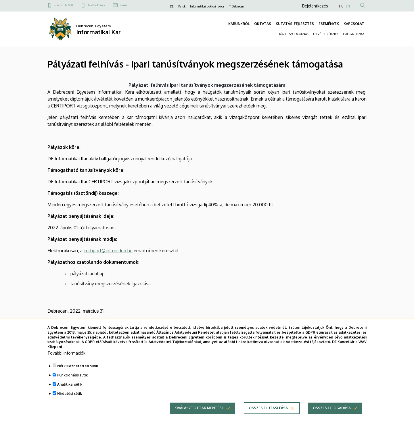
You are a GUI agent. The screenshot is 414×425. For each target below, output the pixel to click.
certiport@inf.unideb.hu (108, 250)
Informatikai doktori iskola (207, 6)
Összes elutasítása (268, 408)
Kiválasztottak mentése (199, 408)
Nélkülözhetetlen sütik (77, 366)
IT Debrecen (236, 6)
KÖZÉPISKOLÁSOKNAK (293, 34)
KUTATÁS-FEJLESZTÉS (295, 24)
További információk (66, 353)
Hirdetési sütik (69, 394)
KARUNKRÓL (239, 24)
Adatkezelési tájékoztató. (308, 342)
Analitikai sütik (69, 384)
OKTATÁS (262, 24)
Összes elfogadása (332, 408)
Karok (181, 6)
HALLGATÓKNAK (353, 34)
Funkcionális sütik (72, 375)
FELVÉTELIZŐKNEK (325, 34)
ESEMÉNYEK (329, 24)
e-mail (124, 5)
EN (348, 6)
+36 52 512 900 (63, 5)
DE (172, 6)
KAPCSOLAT (354, 24)
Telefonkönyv (96, 5)
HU (341, 6)
